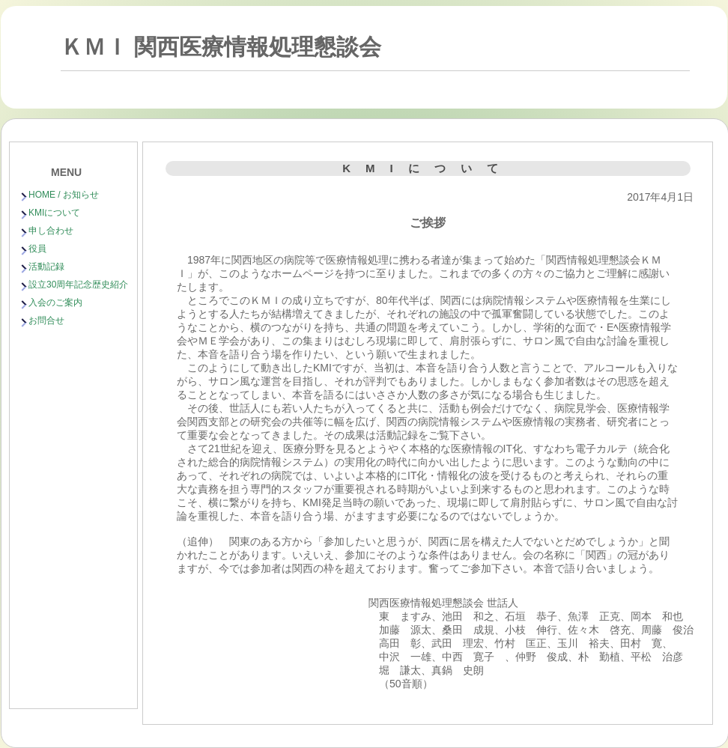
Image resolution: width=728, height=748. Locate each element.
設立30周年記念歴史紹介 (78, 284)
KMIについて (54, 212)
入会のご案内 (55, 302)
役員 (37, 248)
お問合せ (46, 320)
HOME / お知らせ (63, 194)
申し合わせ (50, 230)
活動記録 (46, 266)
